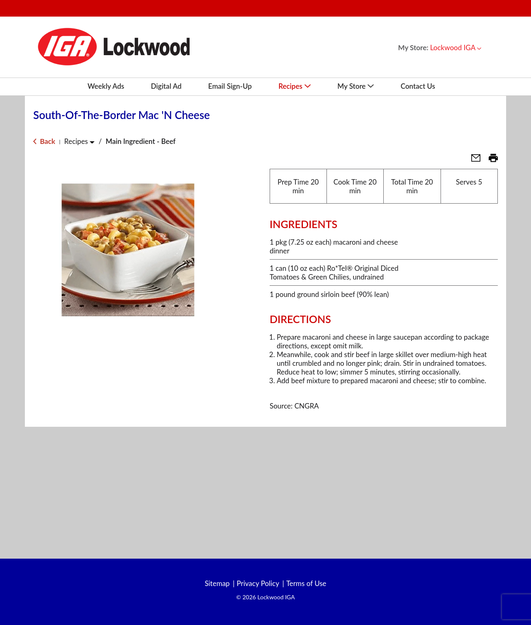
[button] (455, 47)
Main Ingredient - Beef (141, 141)
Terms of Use (306, 583)
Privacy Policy (257, 583)
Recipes (76, 141)
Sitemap (217, 583)
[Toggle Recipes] (92, 142)
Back (44, 141)
